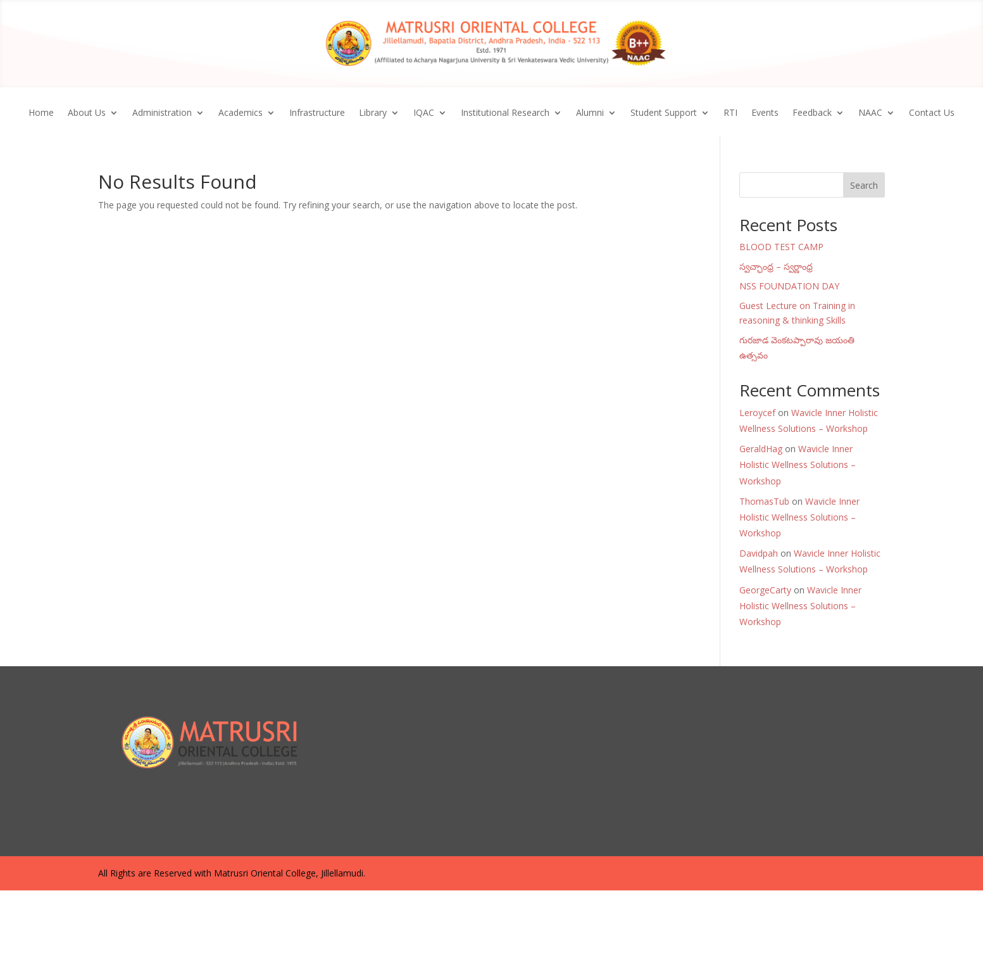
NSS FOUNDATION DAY (789, 286)
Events (765, 113)
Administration (162, 113)
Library (373, 113)
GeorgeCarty (765, 590)
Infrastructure (317, 113)
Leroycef (757, 413)
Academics (240, 113)
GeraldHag (760, 449)
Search (864, 185)
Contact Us (932, 113)
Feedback (812, 113)
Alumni (590, 113)
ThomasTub (764, 501)
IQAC (423, 113)
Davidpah (758, 553)
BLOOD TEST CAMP (781, 247)
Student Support (663, 113)
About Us (87, 113)
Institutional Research (505, 113)
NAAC (870, 113)
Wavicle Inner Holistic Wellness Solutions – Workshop (797, 464)
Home (41, 113)
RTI (730, 113)
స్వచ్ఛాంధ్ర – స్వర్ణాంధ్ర (776, 266)
